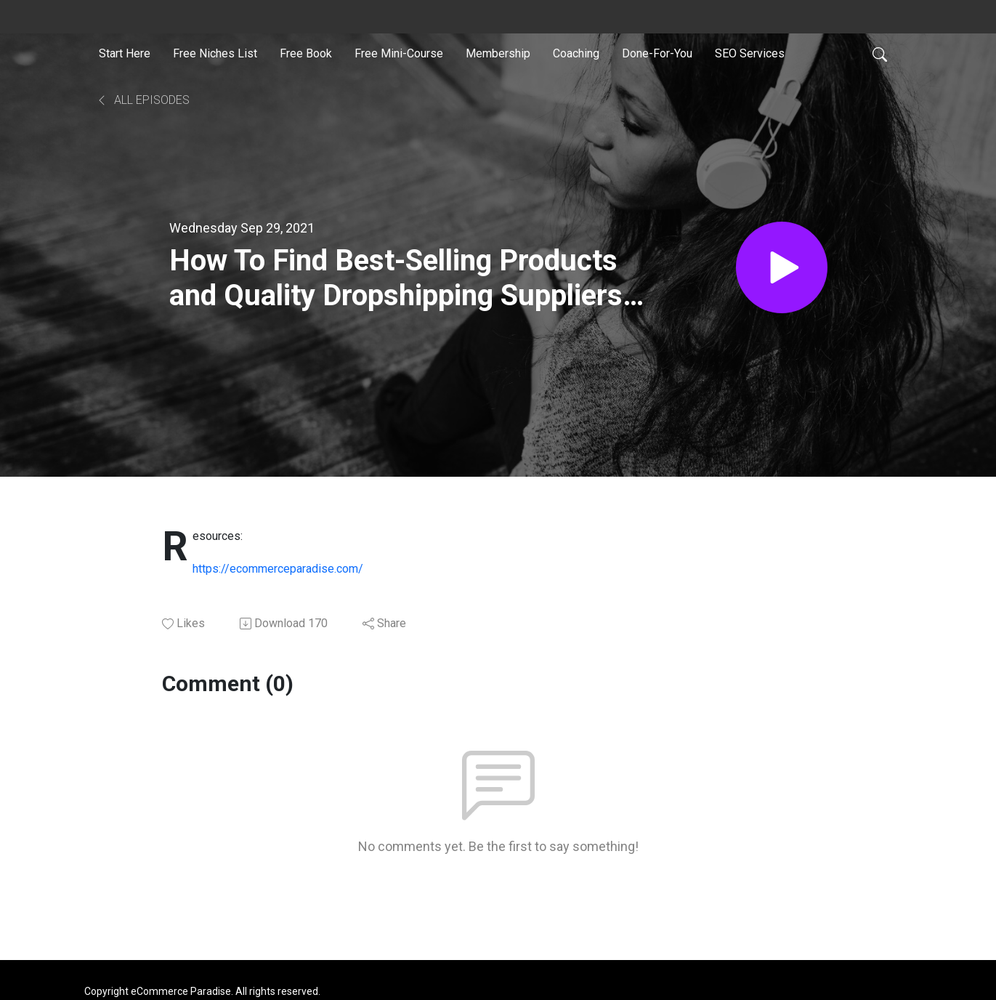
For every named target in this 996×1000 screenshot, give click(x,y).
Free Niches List (215, 53)
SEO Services (750, 53)
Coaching (576, 53)
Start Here (124, 53)
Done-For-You (657, 53)
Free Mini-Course (399, 53)
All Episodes (143, 100)
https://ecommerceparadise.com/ (278, 569)
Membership (498, 53)
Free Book (306, 53)
